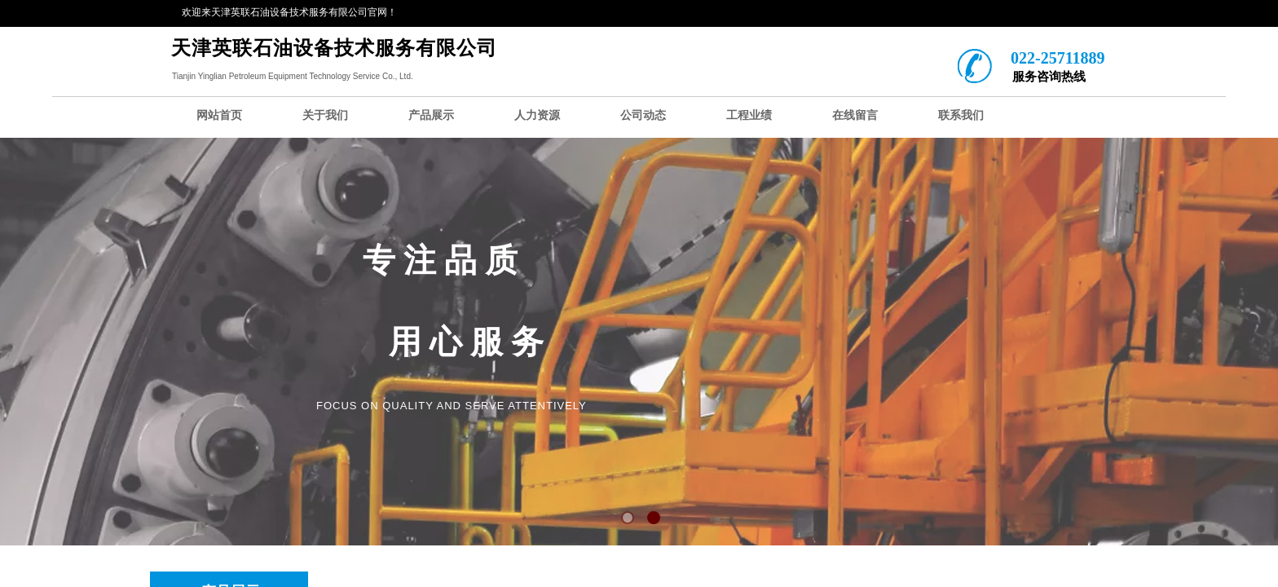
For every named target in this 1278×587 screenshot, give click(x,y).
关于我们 (325, 115)
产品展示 (431, 115)
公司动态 (643, 115)
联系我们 (961, 115)
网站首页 (219, 115)
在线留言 (855, 115)
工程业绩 (749, 115)
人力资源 (537, 115)
